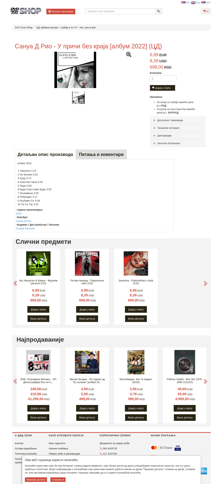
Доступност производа (167, 120)
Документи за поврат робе (115, 443)
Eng (195, 2)
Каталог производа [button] (60, 11)
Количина (156, 73)
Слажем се (58, 479)
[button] (15, 283)
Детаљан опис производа (45, 154)
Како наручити (57, 443)
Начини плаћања (58, 448)
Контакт (19, 443)
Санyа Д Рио (23, 220)
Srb (185, 2)
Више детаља (38, 318)
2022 (19, 213)
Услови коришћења (26, 448)
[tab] (178, 120)
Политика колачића (26, 453)
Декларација (162, 135)
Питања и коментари (101, 154)
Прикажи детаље (36, 479)
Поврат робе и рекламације (64, 453)
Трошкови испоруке (165, 128)
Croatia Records (25, 228)
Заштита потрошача (166, 143)
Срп (205, 2)
